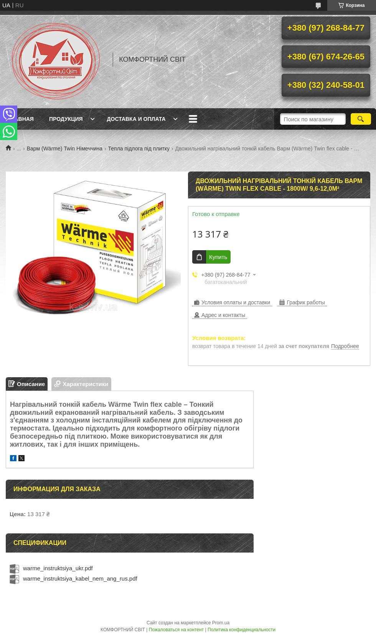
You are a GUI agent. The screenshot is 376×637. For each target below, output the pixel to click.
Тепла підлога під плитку (139, 148)
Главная (21, 119)
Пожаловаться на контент (176, 629)
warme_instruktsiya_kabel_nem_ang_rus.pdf (80, 578)
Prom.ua (220, 622)
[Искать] (361, 119)
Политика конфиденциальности (241, 629)
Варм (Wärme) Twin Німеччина (65, 148)
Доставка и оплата (136, 119)
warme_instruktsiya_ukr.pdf (58, 568)
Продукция (66, 119)
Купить (218, 257)
